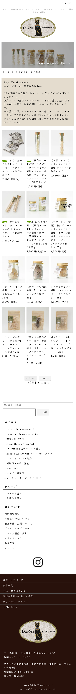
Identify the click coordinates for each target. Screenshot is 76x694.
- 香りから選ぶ (13, 493)
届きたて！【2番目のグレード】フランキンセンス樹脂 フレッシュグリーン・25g (61, 344)
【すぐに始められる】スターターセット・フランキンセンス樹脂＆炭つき (12, 167)
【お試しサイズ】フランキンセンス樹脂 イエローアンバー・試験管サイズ (12, 229)
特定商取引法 (12, 513)
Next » (45, 378)
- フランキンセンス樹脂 (18, 458)
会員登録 (10, 543)
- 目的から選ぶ (13, 498)
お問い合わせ (10, 607)
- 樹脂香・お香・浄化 (17, 463)
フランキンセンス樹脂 (28, 71)
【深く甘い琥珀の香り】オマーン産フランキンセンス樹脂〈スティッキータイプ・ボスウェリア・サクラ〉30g (36, 348)
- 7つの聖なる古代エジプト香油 (23, 448)
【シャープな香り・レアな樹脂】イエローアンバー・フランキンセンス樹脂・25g (12, 344)
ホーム (6, 71)
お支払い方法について (17, 518)
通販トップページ (13, 580)
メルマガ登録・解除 (16, 533)
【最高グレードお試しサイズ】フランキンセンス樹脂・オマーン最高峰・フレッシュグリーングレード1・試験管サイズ (36, 171)
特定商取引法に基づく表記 (18, 596)
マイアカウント (13, 538)
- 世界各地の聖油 (14, 438)
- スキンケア (12, 468)
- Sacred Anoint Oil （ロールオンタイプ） (30, 453)
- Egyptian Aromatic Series (22, 433)
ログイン (10, 548)
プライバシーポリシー (17, 528)
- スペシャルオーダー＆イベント (23, 478)
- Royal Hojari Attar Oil (19, 443)
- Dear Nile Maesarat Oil (20, 428)
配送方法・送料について (18, 523)
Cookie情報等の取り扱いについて (38, 685)
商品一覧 (8, 585)
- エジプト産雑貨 (14, 473)
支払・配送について (14, 590)
